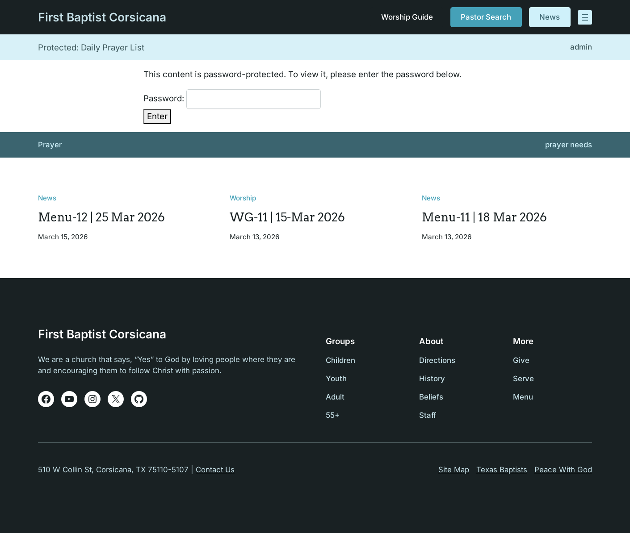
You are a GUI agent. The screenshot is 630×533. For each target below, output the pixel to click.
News (549, 16)
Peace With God (563, 469)
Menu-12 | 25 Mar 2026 (101, 218)
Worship (243, 198)
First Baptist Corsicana (102, 17)
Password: (232, 99)
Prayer (50, 144)
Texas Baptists (501, 469)
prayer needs (568, 144)
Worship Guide (407, 16)
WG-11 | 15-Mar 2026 (287, 218)
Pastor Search (486, 16)
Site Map (453, 469)
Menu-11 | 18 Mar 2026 (484, 218)
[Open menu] (585, 17)
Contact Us (215, 469)
